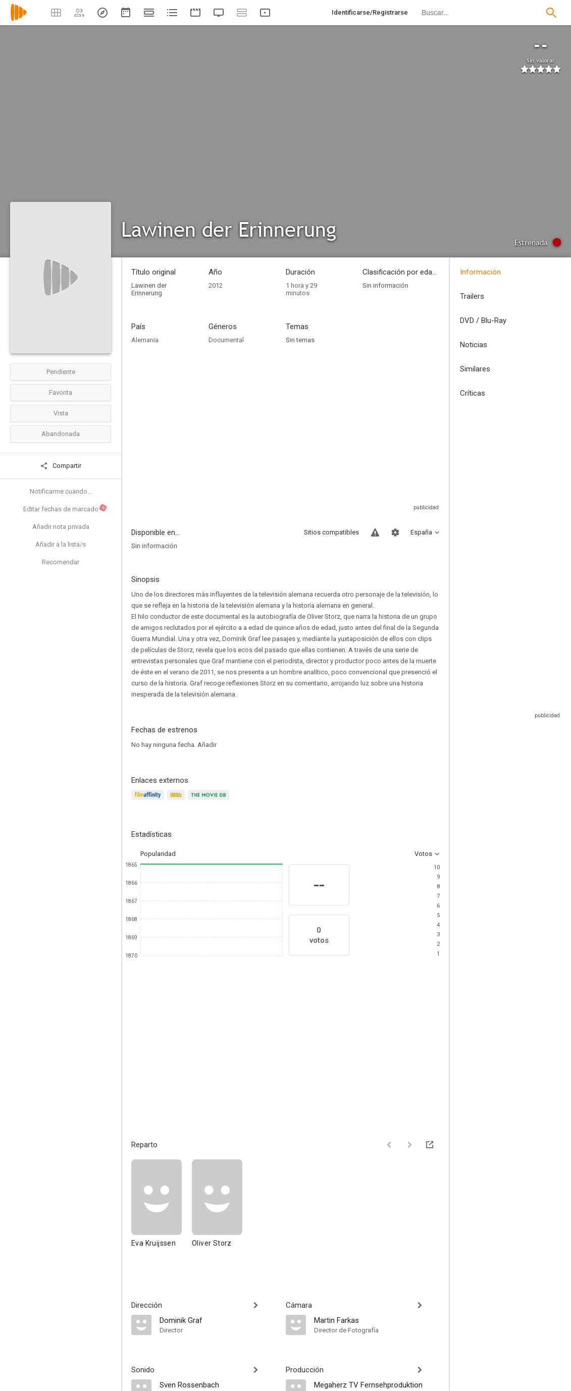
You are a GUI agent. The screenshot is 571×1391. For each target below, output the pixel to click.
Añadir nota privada (60, 526)
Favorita (60, 392)
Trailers (472, 296)
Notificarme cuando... (61, 491)
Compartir (60, 466)
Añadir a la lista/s (60, 544)
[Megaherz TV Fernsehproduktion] (377, 1384)
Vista (61, 413)
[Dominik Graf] (218, 1320)
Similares (475, 368)
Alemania (145, 340)
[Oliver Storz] (217, 1208)
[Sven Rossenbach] (218, 1384)
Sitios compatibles (331, 532)
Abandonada (60, 434)
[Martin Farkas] (377, 1320)
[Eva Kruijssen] (161, 1208)
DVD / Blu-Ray (483, 320)
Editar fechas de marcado (65, 508)
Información (480, 272)
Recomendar (60, 562)
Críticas (472, 393)
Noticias (473, 344)
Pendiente (60, 372)
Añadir (207, 744)
